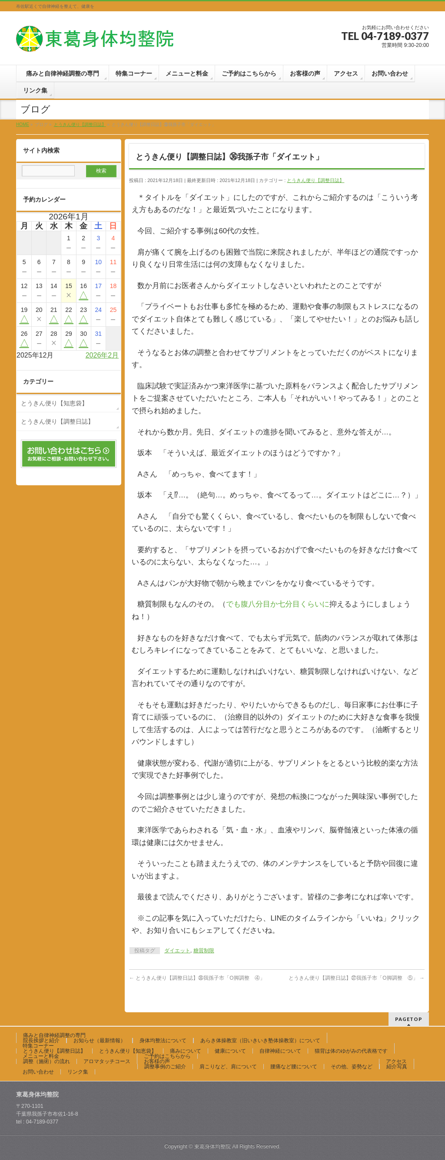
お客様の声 (157, 1061)
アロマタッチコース (106, 1061)
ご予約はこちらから (167, 1056)
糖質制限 (203, 951)
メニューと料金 (41, 1056)
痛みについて (185, 1051)
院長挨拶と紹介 (41, 1040)
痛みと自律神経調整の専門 (57, 1035)
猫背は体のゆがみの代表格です (351, 1051)
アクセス (396, 1061)
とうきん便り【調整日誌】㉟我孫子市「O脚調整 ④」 (197, 978)
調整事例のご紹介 (165, 1066)
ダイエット (177, 951)
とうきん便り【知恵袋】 (54, 403)
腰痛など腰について (293, 1066)
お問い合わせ (38, 1071)
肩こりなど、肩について (228, 1066)
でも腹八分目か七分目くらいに (277, 604)
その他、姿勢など (351, 1066)
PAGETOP (408, 1019)
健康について (230, 1051)
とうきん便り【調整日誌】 (315, 180)
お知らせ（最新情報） (99, 1040)
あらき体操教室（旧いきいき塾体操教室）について (260, 1040)
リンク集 (77, 1071)
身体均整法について (162, 1040)
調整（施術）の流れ (46, 1061)
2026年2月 (102, 355)
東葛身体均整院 (212, 1146)
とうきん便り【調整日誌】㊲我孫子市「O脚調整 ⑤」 (357, 978)
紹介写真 (396, 1066)
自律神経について (280, 1051)
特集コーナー (38, 1045)
